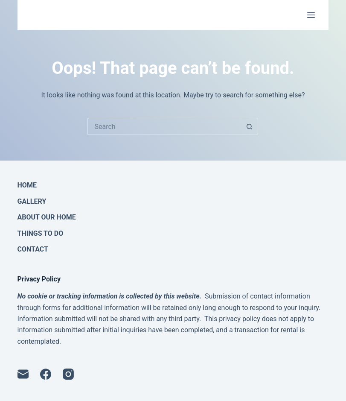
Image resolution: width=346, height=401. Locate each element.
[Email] (23, 374)
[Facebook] (45, 374)
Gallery (32, 201)
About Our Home (46, 217)
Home (27, 185)
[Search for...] (164, 126)
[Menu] (311, 15)
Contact (32, 249)
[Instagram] (68, 374)
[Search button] (249, 126)
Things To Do (40, 233)
